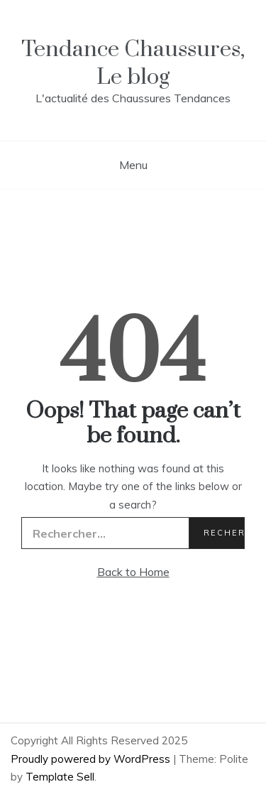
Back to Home (133, 572)
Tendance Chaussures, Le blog (133, 63)
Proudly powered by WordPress (92, 759)
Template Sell (60, 776)
